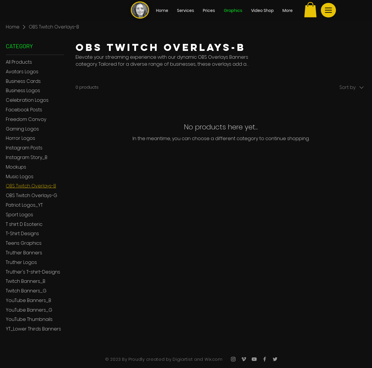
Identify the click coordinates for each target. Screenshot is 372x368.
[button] (310, 9)
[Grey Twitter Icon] (275, 359)
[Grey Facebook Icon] (265, 359)
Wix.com (213, 359)
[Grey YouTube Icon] (254, 359)
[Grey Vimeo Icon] (244, 359)
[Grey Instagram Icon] (233, 359)
